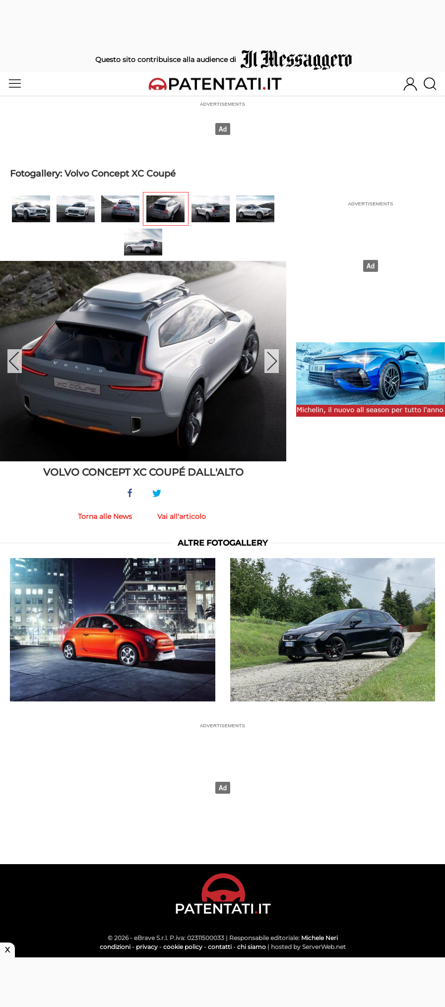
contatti (220, 946)
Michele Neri (319, 938)
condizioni (115, 946)
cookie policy (182, 946)
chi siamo (251, 946)
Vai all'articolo (181, 516)
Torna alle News (105, 516)
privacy (147, 946)
